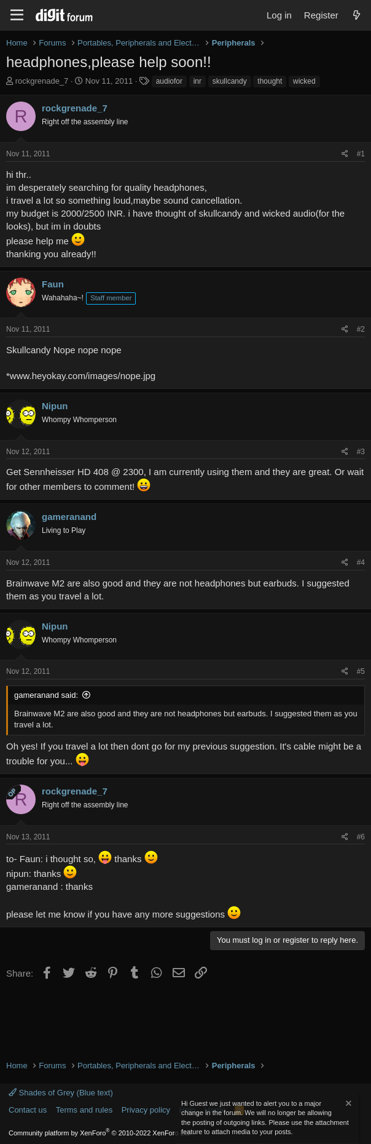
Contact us (28, 1109)
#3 (361, 451)
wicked (304, 81)
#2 (361, 329)
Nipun (55, 406)
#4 (361, 562)
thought (269, 81)
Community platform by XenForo (100, 1133)
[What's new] (357, 15)
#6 (361, 837)
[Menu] (16, 15)
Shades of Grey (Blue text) (61, 1092)
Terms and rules (84, 1109)
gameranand (69, 516)
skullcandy (230, 81)
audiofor (169, 81)
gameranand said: (46, 695)
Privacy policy (146, 1109)
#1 (361, 154)
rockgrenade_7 (42, 81)
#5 (361, 671)
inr (197, 81)
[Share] (345, 154)
